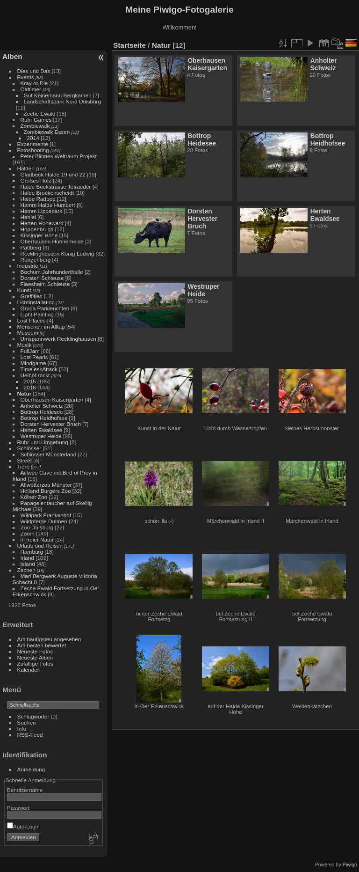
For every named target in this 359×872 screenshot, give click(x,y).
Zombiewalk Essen (47, 132)
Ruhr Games (36, 120)
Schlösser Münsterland (49, 454)
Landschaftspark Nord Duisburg (62, 101)
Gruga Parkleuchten (45, 308)
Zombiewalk (35, 126)
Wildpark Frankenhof (46, 515)
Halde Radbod (38, 199)
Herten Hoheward (42, 223)
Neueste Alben (35, 657)
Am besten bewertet (41, 645)
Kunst (24, 290)
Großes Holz (36, 180)
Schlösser (29, 448)
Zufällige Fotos (35, 663)
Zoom (28, 533)
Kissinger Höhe (39, 235)
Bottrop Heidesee (42, 412)
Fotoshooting (33, 150)
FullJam (30, 351)
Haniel (28, 217)
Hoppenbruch (37, 229)
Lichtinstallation (36, 302)
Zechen (26, 570)
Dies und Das (33, 71)
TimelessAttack (39, 369)
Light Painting (37, 314)
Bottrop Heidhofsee (44, 418)
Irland (27, 558)
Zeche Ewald (40, 113)
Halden (26, 168)
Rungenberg (36, 259)
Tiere (23, 466)
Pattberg (31, 247)
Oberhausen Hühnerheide (52, 241)
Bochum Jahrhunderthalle (52, 272)
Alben (12, 56)
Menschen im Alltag (41, 326)
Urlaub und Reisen (40, 545)
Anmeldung (31, 769)
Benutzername (25, 790)
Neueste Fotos (35, 651)
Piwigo (350, 864)
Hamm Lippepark (42, 211)
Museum (27, 333)
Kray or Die (34, 83)
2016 (30, 387)
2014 (33, 138)
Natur (24, 393)
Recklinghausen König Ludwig (57, 253)
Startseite (129, 45)
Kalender (28, 670)
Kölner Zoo (34, 497)
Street (24, 460)
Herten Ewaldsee (42, 430)
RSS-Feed (30, 735)
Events (25, 77)
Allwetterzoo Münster (46, 485)
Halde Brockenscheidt (47, 193)
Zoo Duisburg (37, 527)
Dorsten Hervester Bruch (51, 424)
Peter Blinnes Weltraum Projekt (59, 156)
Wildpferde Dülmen (44, 521)
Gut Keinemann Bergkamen (58, 95)
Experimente (32, 144)
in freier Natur (37, 539)
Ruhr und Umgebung (42, 442)
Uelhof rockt (35, 375)
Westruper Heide (41, 436)
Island (28, 564)
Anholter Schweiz (42, 406)
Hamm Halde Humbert (48, 205)
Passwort (18, 808)
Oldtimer (31, 89)
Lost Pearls (34, 357)
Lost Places (31, 320)
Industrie (27, 266)
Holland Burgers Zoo (46, 491)
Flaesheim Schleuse (45, 284)
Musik (24, 345)
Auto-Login (23, 826)
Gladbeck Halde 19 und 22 (53, 174)
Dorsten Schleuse (42, 278)
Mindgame (33, 363)
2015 (30, 381)
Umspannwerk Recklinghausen (58, 339)
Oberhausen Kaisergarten (52, 399)
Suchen (26, 722)
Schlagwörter (33, 716)
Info (22, 728)
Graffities (32, 296)
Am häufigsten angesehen (49, 639)
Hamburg (32, 552)
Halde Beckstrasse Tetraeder (56, 186)
